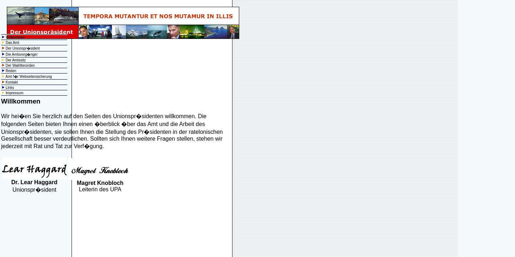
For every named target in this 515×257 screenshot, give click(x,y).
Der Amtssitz (16, 60)
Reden (11, 71)
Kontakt (12, 82)
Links (10, 88)
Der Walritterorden (20, 65)
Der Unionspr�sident (23, 48)
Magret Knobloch (100, 183)
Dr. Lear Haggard (34, 182)
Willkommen (15, 37)
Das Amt (12, 43)
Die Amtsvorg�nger (22, 54)
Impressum (14, 93)
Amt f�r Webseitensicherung (28, 77)
